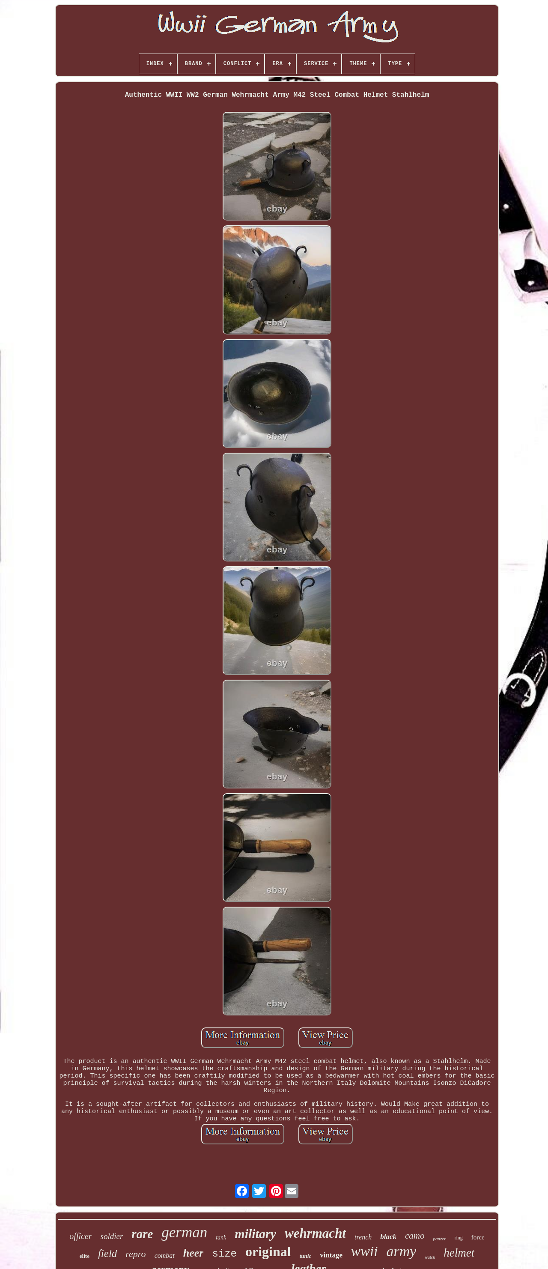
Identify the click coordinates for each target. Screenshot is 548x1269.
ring (459, 1238)
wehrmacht (315, 1233)
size (224, 1254)
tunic (305, 1256)
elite (84, 1256)
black (388, 1237)
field (107, 1253)
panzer (439, 1238)
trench (363, 1237)
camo (415, 1235)
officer (80, 1236)
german (184, 1232)
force (478, 1237)
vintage (331, 1255)
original (268, 1251)
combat (165, 1255)
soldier (112, 1236)
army (401, 1251)
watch (430, 1257)
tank (221, 1237)
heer (193, 1253)
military (255, 1234)
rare (142, 1234)
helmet (459, 1252)
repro (135, 1253)
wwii (364, 1251)
